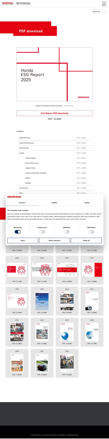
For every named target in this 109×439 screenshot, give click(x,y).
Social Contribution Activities (59, 173)
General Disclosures (56, 143)
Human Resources (59, 163)
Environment (56, 148)
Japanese (96, 11)
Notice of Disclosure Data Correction (54, 106)
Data (56, 193)
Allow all (86, 240)
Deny (23, 240)
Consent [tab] (22, 203)
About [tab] (87, 203)
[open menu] (104, 3)
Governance (56, 188)
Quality (59, 183)
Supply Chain (59, 168)
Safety (59, 178)
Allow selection (54, 240)
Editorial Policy (56, 138)
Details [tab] (54, 203)
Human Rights (59, 158)
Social (56, 153)
